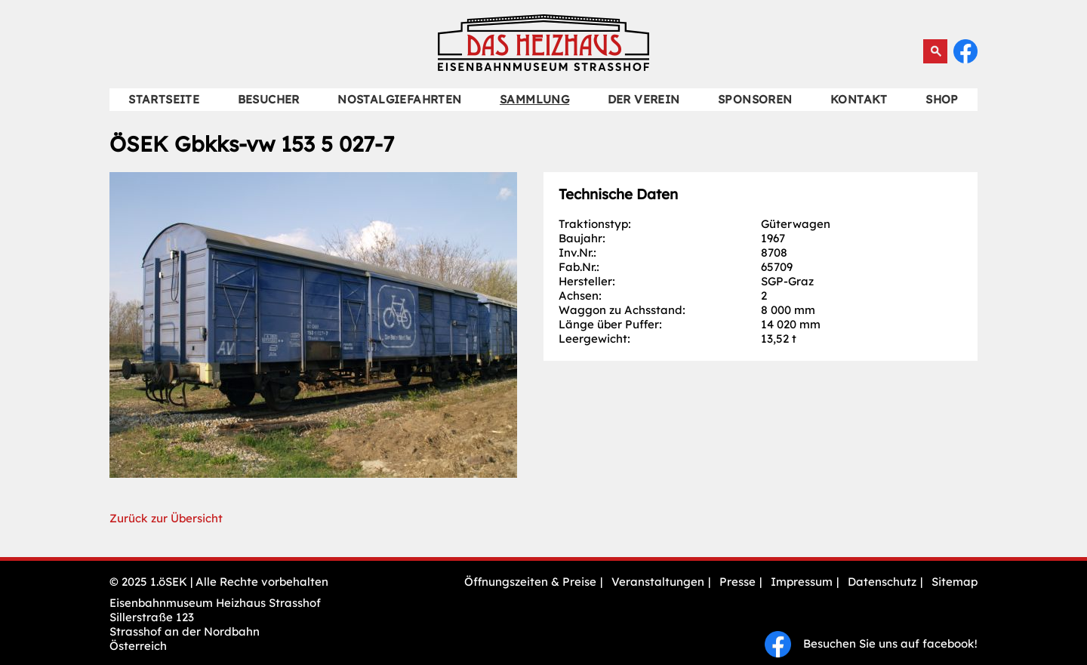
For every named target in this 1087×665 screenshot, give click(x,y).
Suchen (935, 51)
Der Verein (644, 99)
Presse (737, 581)
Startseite (163, 99)
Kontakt (859, 99)
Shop (942, 99)
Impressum (802, 581)
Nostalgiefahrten (399, 99)
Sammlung (534, 99)
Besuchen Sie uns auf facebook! (871, 643)
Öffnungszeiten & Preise (530, 581)
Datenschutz (882, 581)
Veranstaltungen (657, 581)
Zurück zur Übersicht (166, 518)
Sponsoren (755, 99)
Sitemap (954, 581)
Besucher (269, 99)
